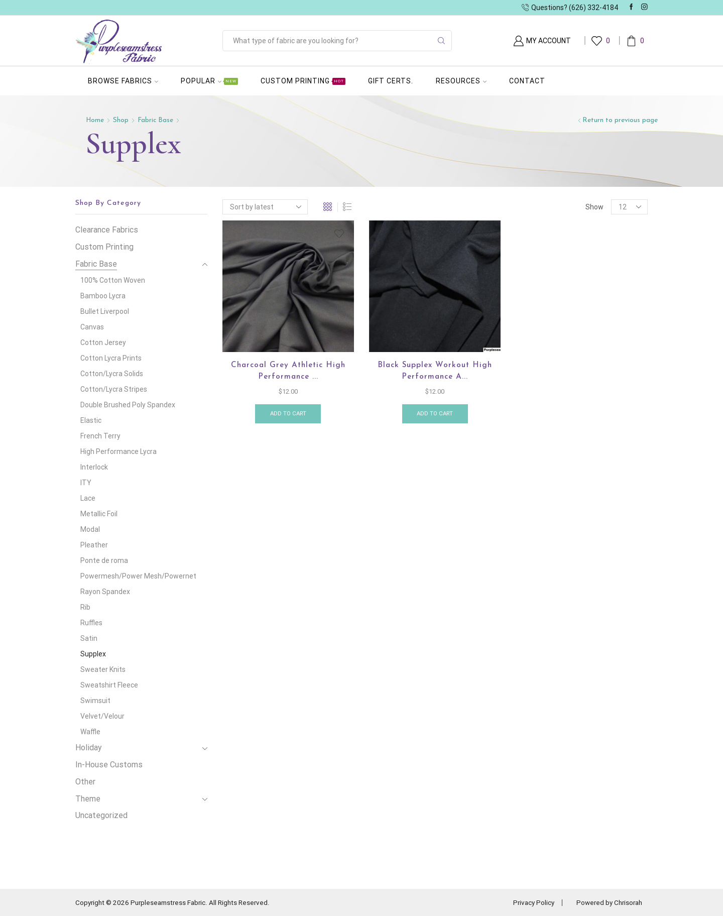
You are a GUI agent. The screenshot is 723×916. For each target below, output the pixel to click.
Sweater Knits (103, 669)
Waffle (90, 732)
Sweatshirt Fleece (109, 685)
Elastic (90, 420)
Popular (209, 81)
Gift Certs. (390, 81)
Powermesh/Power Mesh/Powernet (138, 576)
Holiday (88, 747)
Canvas (92, 327)
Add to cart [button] (288, 415)
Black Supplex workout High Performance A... (435, 372)
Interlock (94, 467)
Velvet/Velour (102, 716)
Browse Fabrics (123, 81)
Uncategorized (101, 815)
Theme (87, 799)
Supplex (93, 654)
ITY (85, 483)
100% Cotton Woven (112, 280)
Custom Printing (303, 81)
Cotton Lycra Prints (111, 358)
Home (95, 120)
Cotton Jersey (103, 342)
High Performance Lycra (118, 451)
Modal (90, 529)
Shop (122, 120)
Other (85, 781)
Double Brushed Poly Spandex (127, 405)
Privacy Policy (528, 902)
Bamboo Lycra (103, 296)
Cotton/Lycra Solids (111, 374)
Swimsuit (95, 701)
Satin (88, 638)
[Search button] (441, 41)
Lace (87, 498)
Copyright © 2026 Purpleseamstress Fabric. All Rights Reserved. (176, 902)
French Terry (100, 436)
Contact (527, 81)
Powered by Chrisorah (607, 902)
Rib (85, 607)
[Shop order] (265, 206)
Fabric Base (157, 120)
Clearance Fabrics (106, 230)
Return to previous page (620, 120)
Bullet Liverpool (104, 311)
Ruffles (91, 623)
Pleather (94, 545)
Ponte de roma (104, 560)
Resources (461, 81)
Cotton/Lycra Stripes (113, 389)
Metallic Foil (98, 514)
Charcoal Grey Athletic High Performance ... (288, 372)
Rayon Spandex (105, 592)
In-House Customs (109, 764)
